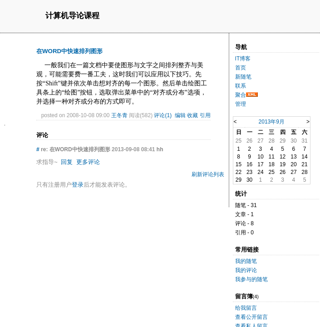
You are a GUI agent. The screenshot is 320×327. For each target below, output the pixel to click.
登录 (78, 184)
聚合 (240, 95)
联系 (240, 86)
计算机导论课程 (72, 16)
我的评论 (246, 270)
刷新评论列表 (208, 174)
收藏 (192, 115)
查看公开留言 (251, 317)
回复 (67, 162)
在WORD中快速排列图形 (69, 51)
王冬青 (119, 115)
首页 (240, 67)
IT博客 (243, 58)
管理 (240, 104)
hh (160, 149)
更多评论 (88, 162)
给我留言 (246, 308)
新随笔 (243, 77)
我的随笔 (246, 261)
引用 (205, 115)
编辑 (180, 115)
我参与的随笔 (251, 279)
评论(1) (163, 115)
